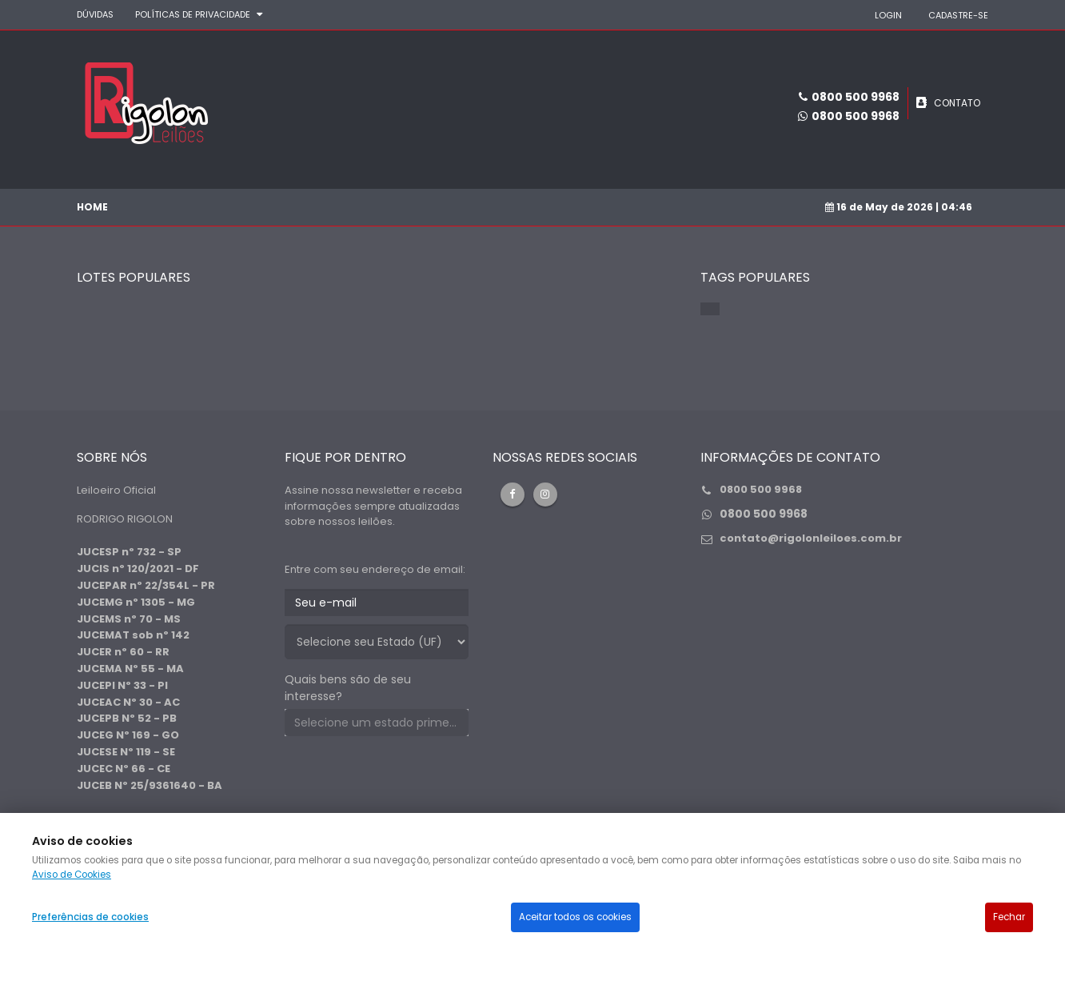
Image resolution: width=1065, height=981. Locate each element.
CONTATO (957, 103)
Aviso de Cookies (71, 874)
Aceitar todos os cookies (575, 917)
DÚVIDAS (95, 14)
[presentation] (406, 779)
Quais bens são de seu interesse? (348, 687)
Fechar (1009, 917)
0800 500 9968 (855, 116)
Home (92, 207)
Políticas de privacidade (192, 14)
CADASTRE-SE (958, 15)
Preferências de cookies (90, 917)
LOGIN (888, 15)
